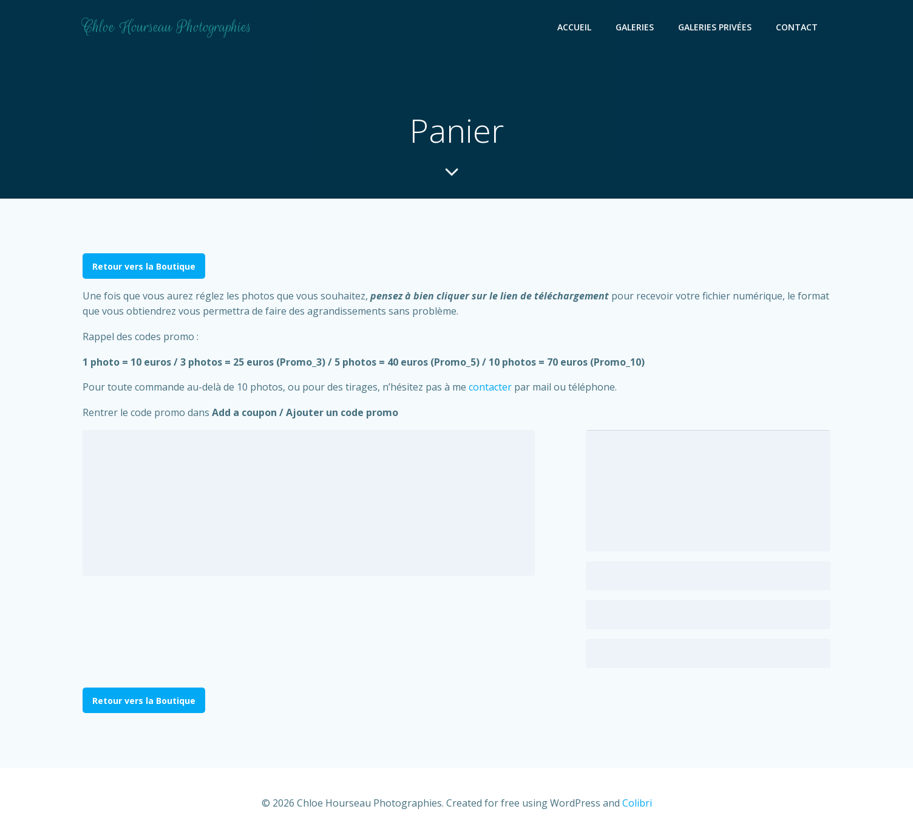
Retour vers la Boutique (143, 267)
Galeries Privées (715, 27)
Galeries (635, 27)
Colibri (637, 803)
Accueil (575, 27)
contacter (490, 388)
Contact (797, 27)
